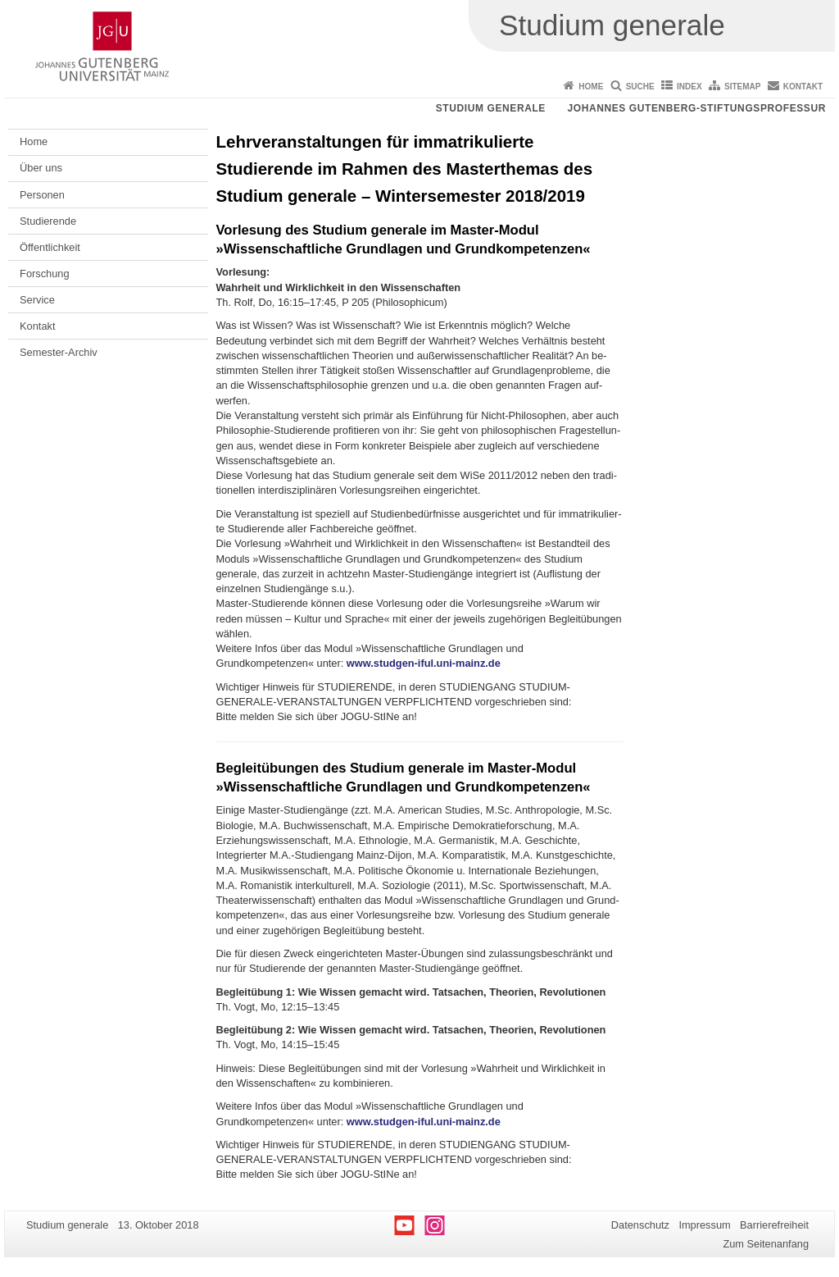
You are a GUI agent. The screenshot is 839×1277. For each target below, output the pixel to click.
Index (689, 86)
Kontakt (803, 86)
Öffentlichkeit (50, 247)
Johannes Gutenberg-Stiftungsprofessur (696, 108)
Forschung (44, 273)
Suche (640, 86)
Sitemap (742, 86)
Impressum (704, 1225)
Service (37, 300)
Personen (42, 195)
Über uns (41, 168)
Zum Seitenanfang (766, 1244)
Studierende (48, 221)
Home (590, 86)
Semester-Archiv (59, 352)
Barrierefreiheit (774, 1225)
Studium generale (491, 108)
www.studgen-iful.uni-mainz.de (424, 663)
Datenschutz (640, 1225)
